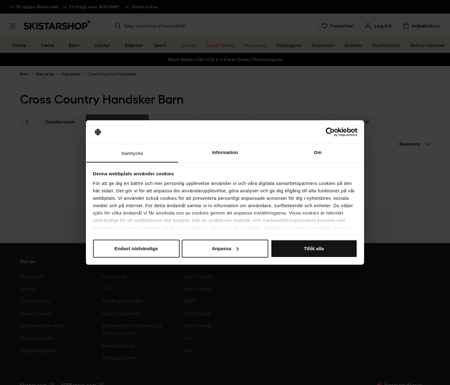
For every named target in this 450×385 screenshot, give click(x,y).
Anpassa (225, 248)
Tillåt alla (314, 248)
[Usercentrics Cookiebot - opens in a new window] (330, 132)
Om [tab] (317, 152)
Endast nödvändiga (136, 248)
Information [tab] (225, 152)
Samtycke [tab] (132, 153)
